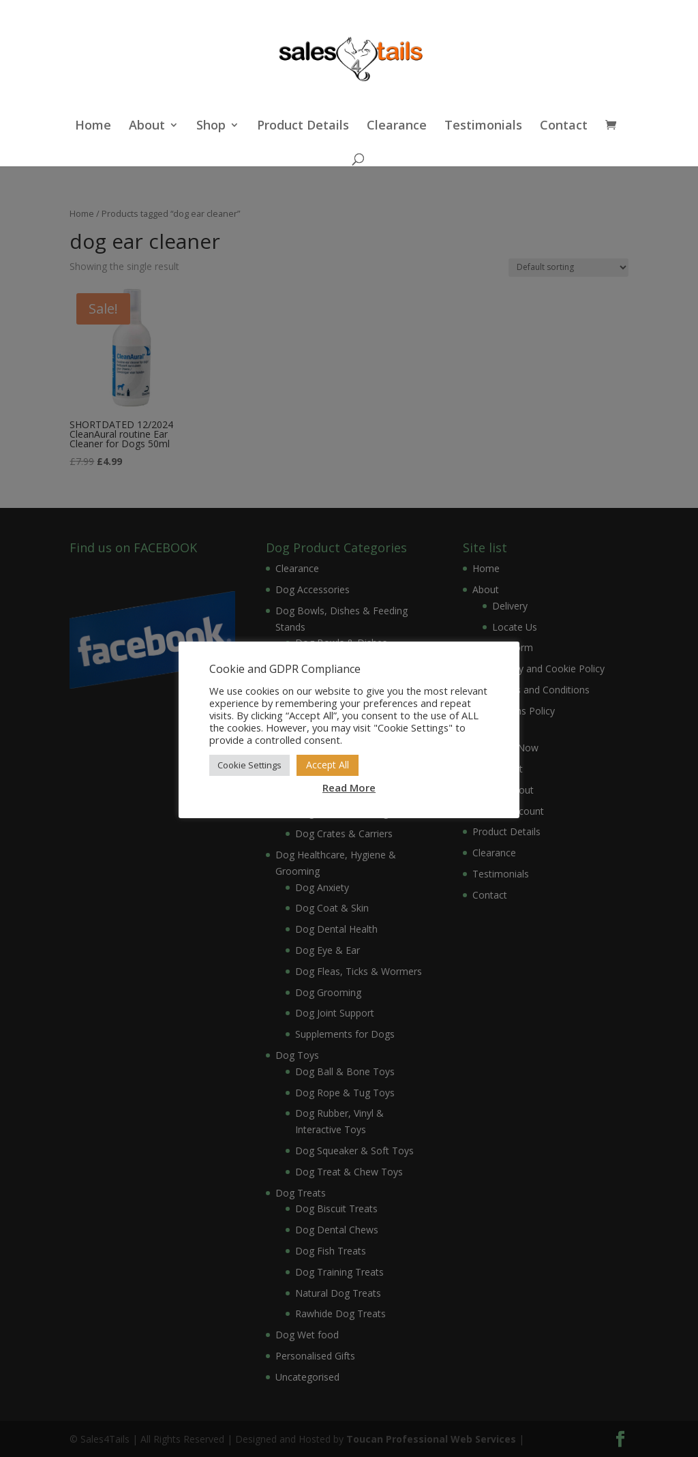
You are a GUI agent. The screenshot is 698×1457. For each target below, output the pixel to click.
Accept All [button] (327, 764)
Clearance (397, 126)
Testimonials (483, 126)
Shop (211, 126)
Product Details (303, 126)
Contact (564, 126)
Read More (349, 787)
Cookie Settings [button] (249, 765)
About (147, 126)
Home (93, 126)
